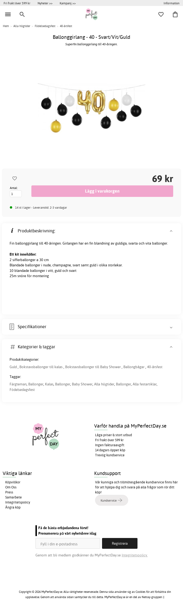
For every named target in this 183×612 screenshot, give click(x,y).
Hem (6, 26)
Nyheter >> (45, 3)
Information (171, 3)
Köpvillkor (12, 482)
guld (93, 265)
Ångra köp (13, 507)
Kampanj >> (68, 3)
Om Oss (11, 487)
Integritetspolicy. (135, 555)
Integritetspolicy (17, 502)
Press (9, 492)
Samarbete (13, 497)
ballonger (32, 265)
